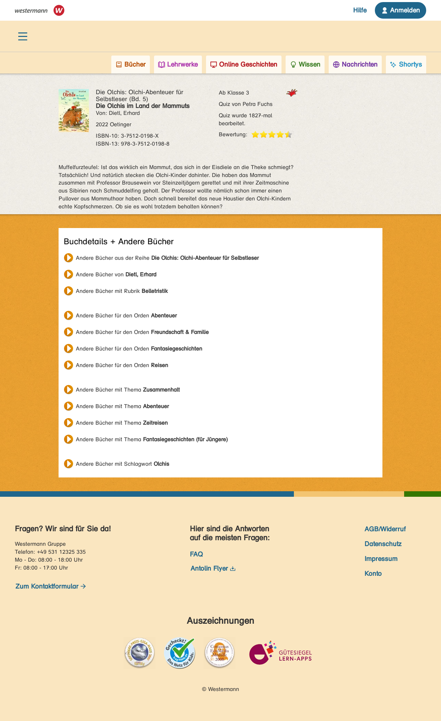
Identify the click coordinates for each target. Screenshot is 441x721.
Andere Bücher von (116, 274)
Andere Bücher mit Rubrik (122, 291)
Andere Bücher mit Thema (128, 389)
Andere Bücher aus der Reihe (167, 258)
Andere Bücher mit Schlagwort (122, 464)
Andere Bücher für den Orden (126, 315)
